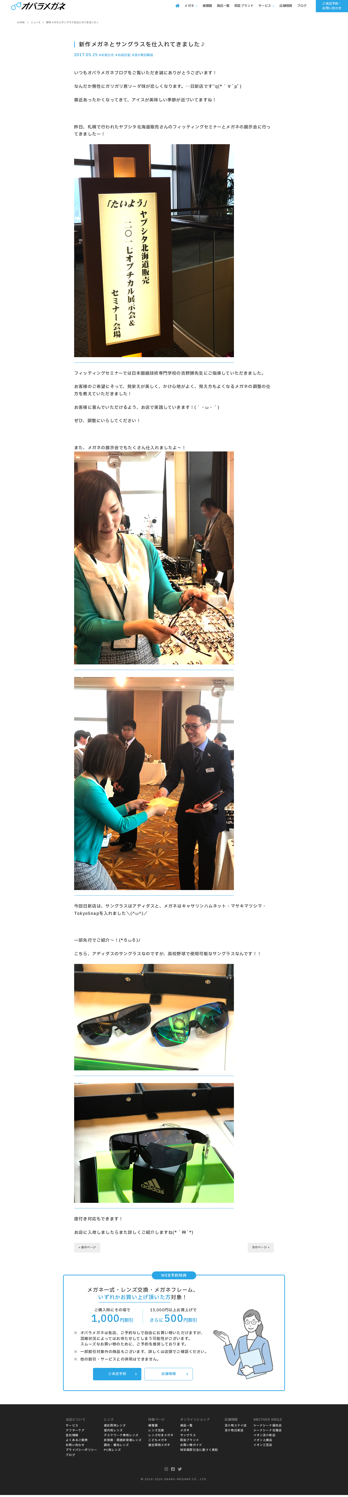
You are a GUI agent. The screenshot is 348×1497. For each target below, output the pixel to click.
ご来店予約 (121, 1376)
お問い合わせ (75, 1447)
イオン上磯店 (262, 1442)
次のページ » (258, 1248)
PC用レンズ (112, 1452)
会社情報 (72, 1437)
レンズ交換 (156, 1432)
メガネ (185, 1432)
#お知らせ (108, 55)
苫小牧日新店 (234, 1432)
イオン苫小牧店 (264, 1437)
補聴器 (153, 1427)
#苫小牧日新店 (154, 55)
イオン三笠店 (262, 1447)
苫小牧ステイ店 (236, 1427)
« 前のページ (89, 1248)
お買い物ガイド (191, 1447)
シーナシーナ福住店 (267, 1427)
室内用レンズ (113, 1432)
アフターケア (75, 1432)
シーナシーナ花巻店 (267, 1432)
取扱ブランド (189, 1442)
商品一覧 (186, 1427)
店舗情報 (174, 1376)
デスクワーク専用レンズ (121, 1437)
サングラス (188, 1437)
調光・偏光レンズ (116, 1447)
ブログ (70, 1457)
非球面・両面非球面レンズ (123, 1442)
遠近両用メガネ (159, 1447)
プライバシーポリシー (81, 1452)
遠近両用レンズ (115, 1427)
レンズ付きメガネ (161, 1437)
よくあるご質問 (77, 1442)
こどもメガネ (157, 1442)
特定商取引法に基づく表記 (199, 1452)
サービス (72, 1427)
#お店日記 (129, 55)
